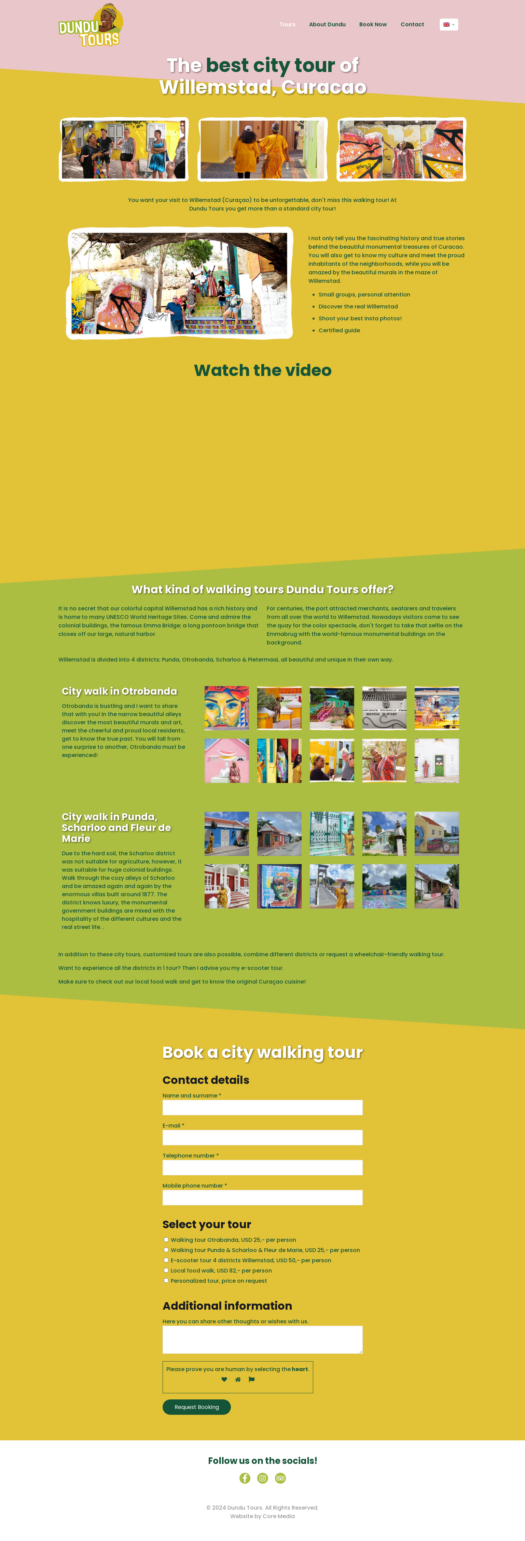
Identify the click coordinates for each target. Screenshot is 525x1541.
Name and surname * (263, 1103)
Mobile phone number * (263, 1193)
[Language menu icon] (449, 24)
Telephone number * (263, 1163)
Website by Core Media (262, 1516)
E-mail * (263, 1133)
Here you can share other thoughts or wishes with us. (263, 1336)
